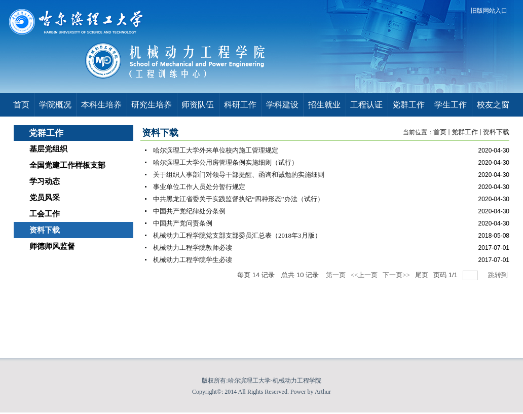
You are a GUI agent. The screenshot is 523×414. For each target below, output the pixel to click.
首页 (439, 132)
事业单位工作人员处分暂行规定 (199, 187)
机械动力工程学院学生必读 (192, 260)
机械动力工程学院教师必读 (192, 247)
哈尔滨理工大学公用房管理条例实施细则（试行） (225, 162)
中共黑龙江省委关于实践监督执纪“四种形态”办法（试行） (238, 199)
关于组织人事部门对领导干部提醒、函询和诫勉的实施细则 (238, 174)
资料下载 (496, 132)
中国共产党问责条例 (182, 223)
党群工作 (465, 132)
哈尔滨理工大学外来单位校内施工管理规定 (215, 150)
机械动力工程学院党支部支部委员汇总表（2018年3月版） (237, 235)
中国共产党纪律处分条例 (189, 211)
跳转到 (498, 275)
